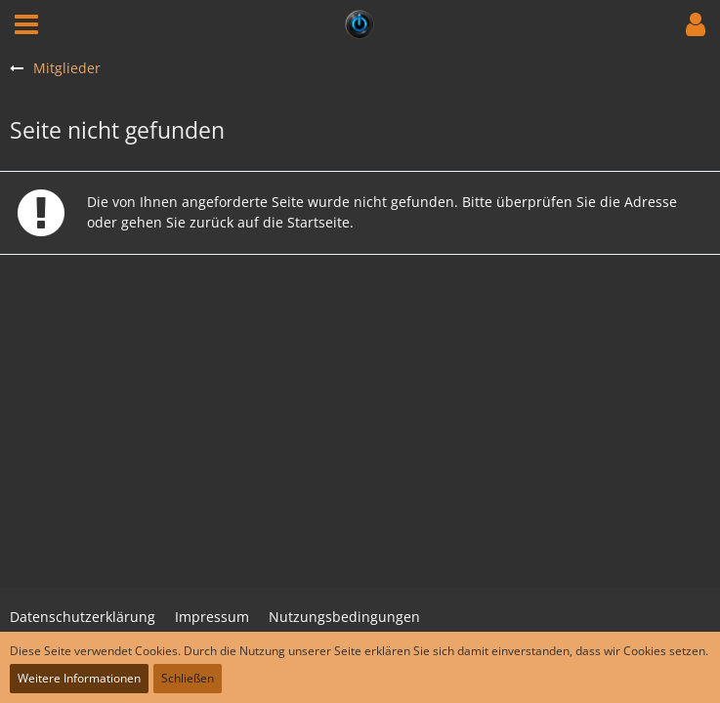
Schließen (187, 678)
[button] (26, 24)
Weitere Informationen (79, 678)
